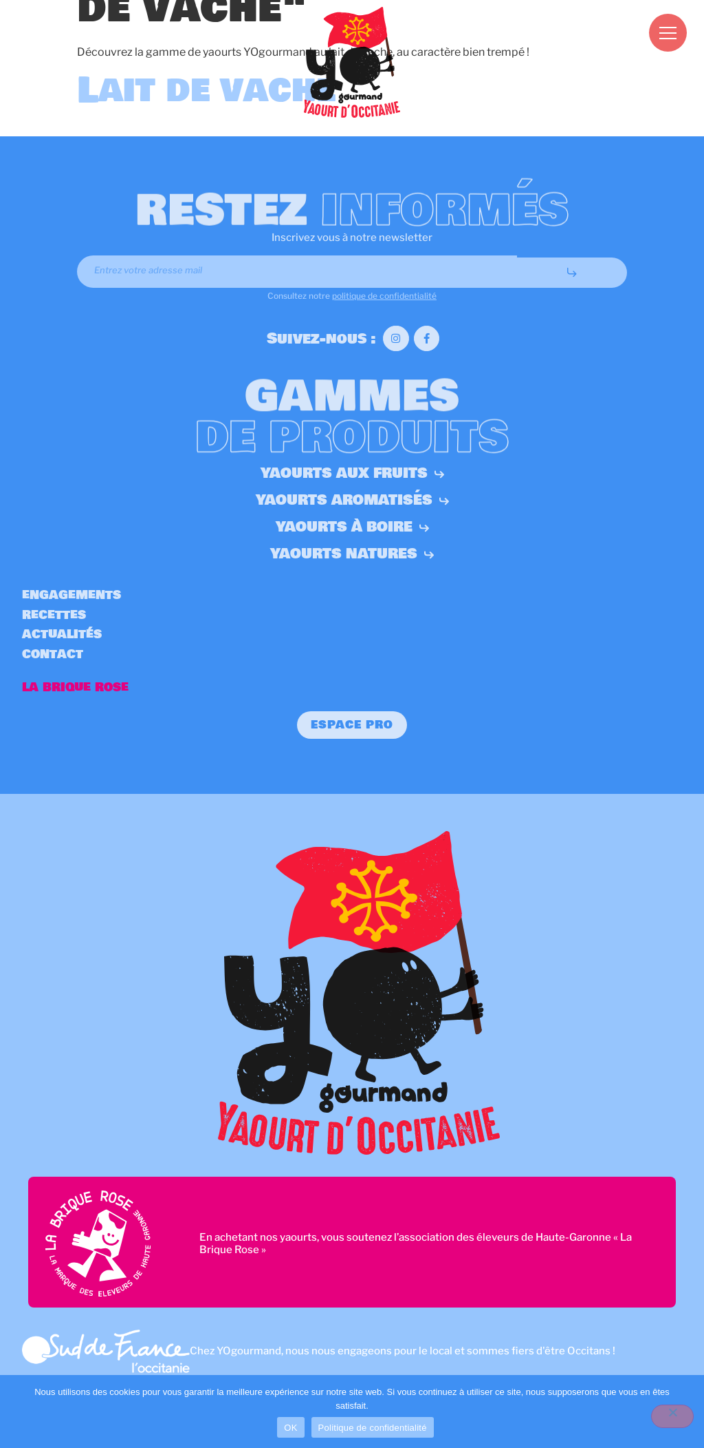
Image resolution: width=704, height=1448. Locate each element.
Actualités (62, 634)
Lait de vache (206, 90)
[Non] (672, 1416)
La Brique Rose (75, 687)
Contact (52, 654)
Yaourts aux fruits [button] (352, 473)
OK (290, 1428)
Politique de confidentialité (372, 1428)
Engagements (71, 595)
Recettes (54, 615)
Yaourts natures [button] (352, 554)
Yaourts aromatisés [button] (352, 500)
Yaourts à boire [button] (352, 527)
